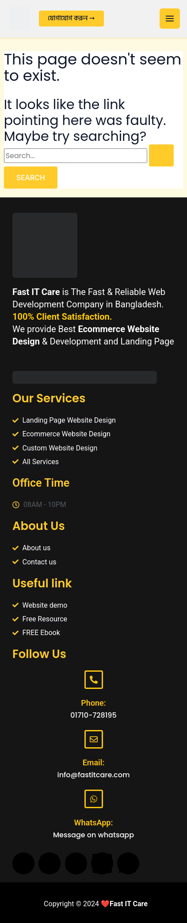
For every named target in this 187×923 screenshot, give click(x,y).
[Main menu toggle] (170, 18)
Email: (94, 762)
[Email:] (93, 739)
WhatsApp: (93, 822)
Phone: (93, 702)
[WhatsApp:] (93, 799)
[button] (71, 18)
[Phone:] (93, 679)
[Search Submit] (161, 155)
